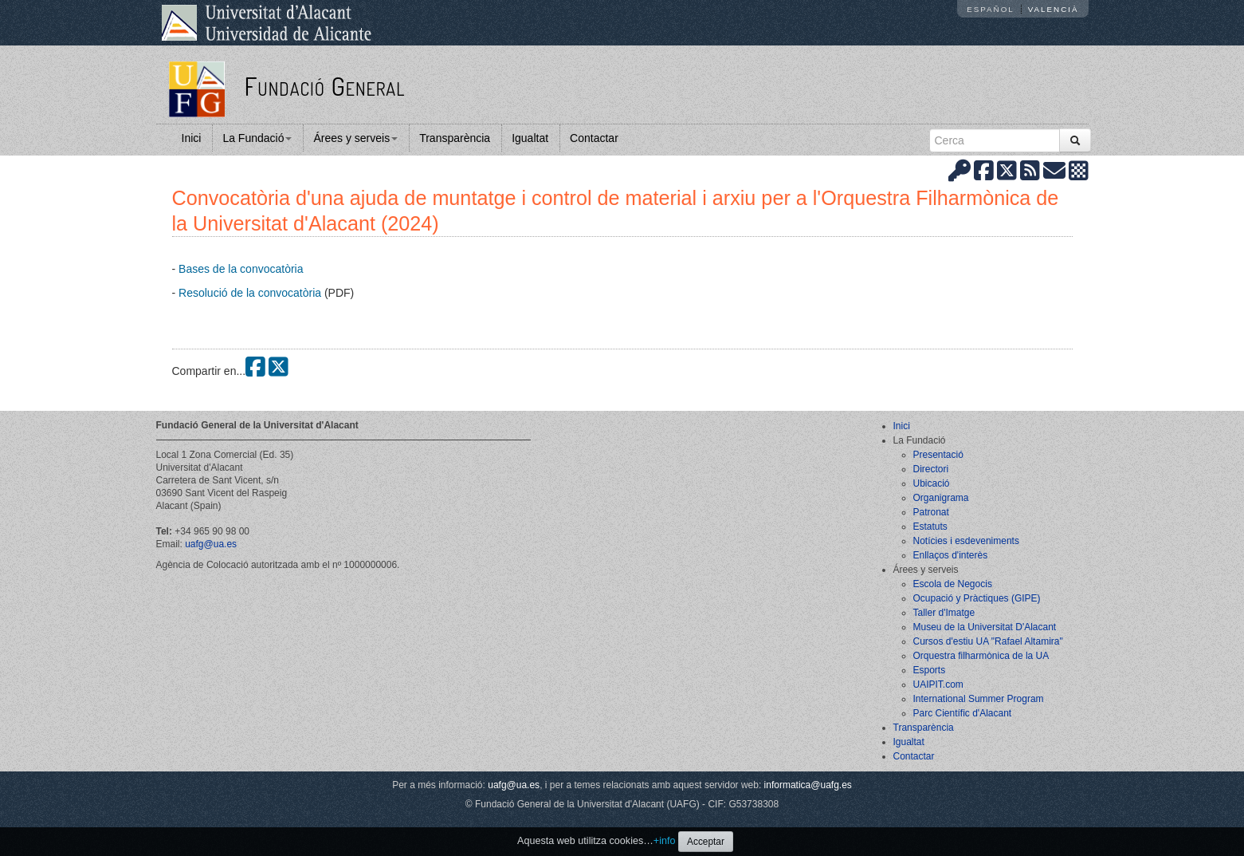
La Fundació (257, 138)
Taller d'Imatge (944, 612)
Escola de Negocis (952, 584)
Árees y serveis (355, 138)
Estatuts (930, 526)
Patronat (931, 512)
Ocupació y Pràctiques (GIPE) (977, 598)
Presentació (938, 454)
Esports (929, 670)
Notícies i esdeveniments (966, 540)
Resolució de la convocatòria (250, 292)
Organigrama (941, 497)
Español (990, 9)
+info (664, 840)
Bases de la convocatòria (241, 268)
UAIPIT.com (938, 684)
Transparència (454, 138)
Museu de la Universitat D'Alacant (985, 627)
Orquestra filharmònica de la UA (981, 655)
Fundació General (324, 85)
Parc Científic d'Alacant (962, 713)
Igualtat (530, 138)
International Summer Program (978, 698)
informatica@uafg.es (808, 785)
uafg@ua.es (211, 544)
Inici (192, 138)
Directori (931, 469)
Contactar (594, 138)
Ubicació (931, 483)
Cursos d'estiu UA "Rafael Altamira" (988, 641)
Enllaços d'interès (950, 555)
